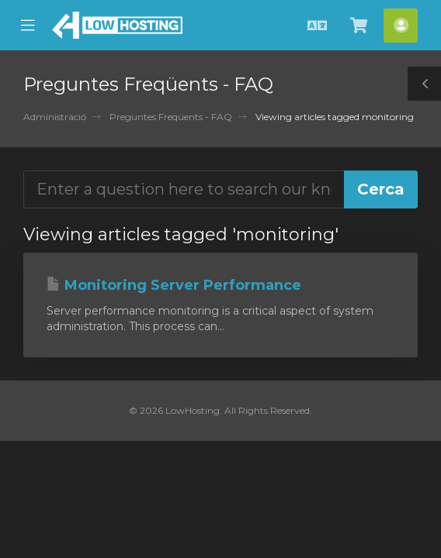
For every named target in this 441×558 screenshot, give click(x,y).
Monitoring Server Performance (174, 285)
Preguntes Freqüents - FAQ (170, 116)
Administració (54, 116)
